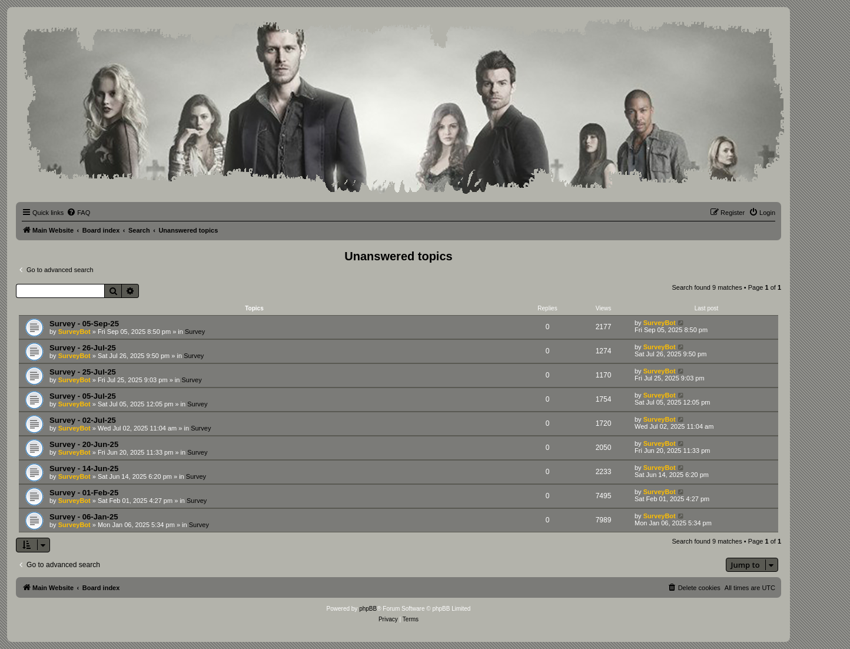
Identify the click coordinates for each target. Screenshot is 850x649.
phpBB (368, 608)
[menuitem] (78, 213)
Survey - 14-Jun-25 (83, 468)
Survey (195, 331)
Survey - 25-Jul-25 (82, 371)
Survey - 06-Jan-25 (83, 516)
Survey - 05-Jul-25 (82, 396)
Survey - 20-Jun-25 (83, 444)
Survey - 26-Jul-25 (82, 347)
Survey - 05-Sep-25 (84, 323)
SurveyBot (74, 331)
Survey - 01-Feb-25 (83, 492)
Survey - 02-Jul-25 (82, 420)
